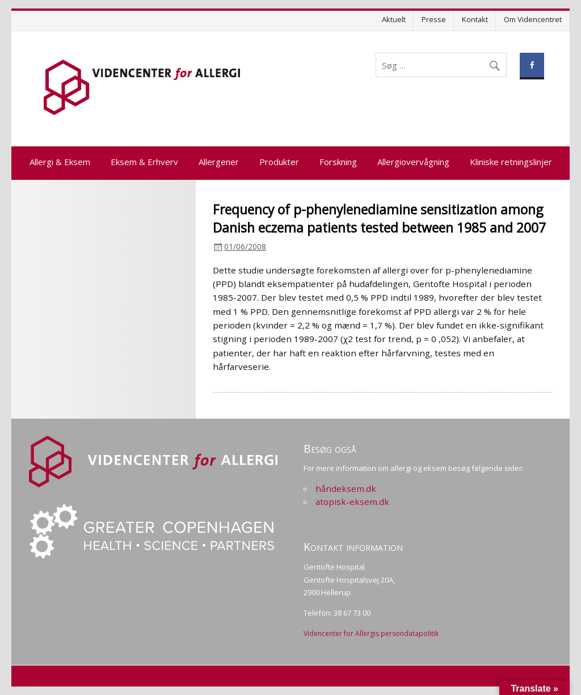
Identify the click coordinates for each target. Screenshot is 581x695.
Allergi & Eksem (60, 161)
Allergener (219, 161)
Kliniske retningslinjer (511, 161)
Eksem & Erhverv (144, 161)
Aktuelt (394, 19)
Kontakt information (353, 546)
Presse (434, 19)
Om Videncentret (533, 19)
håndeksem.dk (345, 488)
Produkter (279, 161)
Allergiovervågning (413, 161)
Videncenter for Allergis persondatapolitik (371, 633)
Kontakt (475, 19)
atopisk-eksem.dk (352, 501)
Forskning (338, 161)
